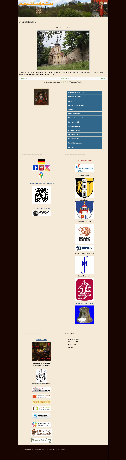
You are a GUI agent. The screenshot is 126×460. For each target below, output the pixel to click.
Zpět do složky (64, 78)
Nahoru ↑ (62, 449)
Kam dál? (71, 147)
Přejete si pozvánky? (75, 118)
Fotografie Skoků (74, 130)
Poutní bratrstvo (73, 139)
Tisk (43, 449)
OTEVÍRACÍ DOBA (74, 97)
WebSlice (38, 449)
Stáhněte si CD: (41, 340)
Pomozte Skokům (74, 122)
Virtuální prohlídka (74, 126)
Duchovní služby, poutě (76, 105)
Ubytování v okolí (74, 134)
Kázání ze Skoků (74, 113)
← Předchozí (24, 78)
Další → (104, 78)
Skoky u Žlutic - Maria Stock (36, 3)
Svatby (70, 109)
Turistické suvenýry (75, 143)
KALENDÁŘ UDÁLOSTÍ (76, 93)
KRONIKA (71, 101)
